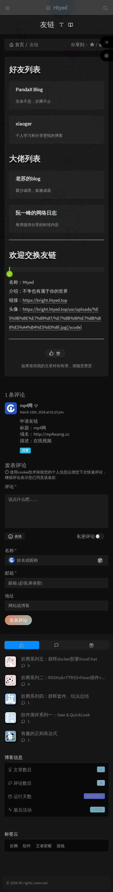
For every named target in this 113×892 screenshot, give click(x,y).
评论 (11, 486)
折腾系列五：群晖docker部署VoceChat (59, 659)
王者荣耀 (44, 845)
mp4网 (26, 405)
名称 (11, 550)
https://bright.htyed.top (45, 300)
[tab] (21, 644)
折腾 (14, 845)
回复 (25, 450)
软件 (27, 845)
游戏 (60, 845)
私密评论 (86, 536)
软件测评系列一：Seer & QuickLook (55, 715)
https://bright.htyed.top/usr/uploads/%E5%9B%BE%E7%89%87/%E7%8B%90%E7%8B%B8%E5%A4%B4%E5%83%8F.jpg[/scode (55, 318)
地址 (9, 596)
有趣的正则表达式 (39, 733)
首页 (16, 44)
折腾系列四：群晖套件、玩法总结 (55, 696)
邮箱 (11, 573)
